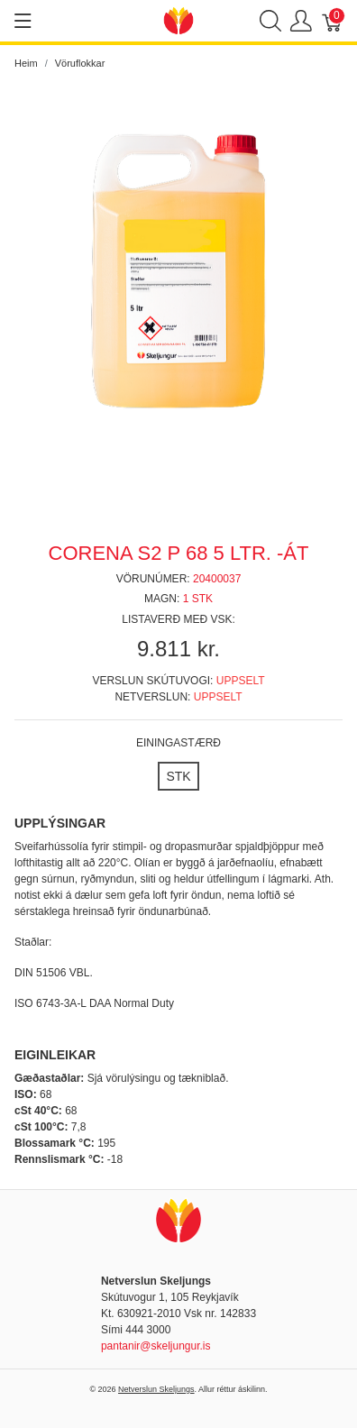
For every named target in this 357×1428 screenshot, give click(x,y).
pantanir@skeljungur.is (156, 1346)
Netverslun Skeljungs (156, 1389)
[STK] (178, 776)
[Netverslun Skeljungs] (178, 19)
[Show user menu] (301, 21)
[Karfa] (332, 21)
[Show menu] (23, 21)
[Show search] (270, 21)
